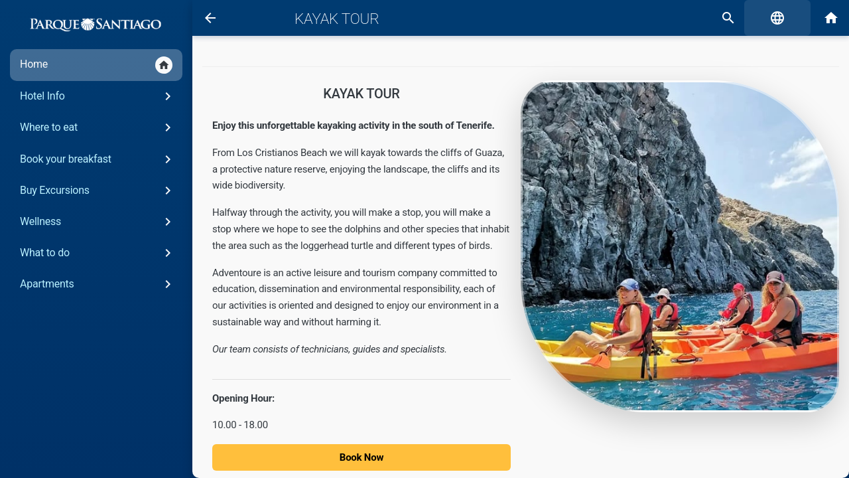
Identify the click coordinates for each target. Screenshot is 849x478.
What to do (98, 253)
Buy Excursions (98, 191)
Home (96, 65)
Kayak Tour (336, 18)
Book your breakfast (98, 159)
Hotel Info (98, 96)
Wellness (98, 222)
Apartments (98, 284)
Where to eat (98, 127)
